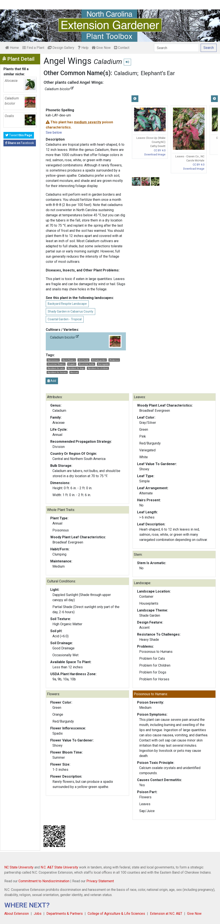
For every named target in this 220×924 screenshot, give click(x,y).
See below (54, 132)
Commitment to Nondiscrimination (43, 881)
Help (83, 48)
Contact (121, 48)
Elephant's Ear (158, 73)
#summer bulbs (86, 364)
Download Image (154, 154)
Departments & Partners (64, 914)
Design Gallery (61, 48)
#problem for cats (55, 368)
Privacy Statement (100, 881)
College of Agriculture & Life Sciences (116, 914)
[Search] (176, 48)
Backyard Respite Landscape (67, 303)
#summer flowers (56, 364)
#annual (74, 372)
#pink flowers (68, 360)
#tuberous (114, 360)
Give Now (101, 48)
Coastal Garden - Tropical (65, 319)
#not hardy (83, 360)
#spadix (72, 364)
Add (51, 380)
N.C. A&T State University (59, 867)
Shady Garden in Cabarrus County (70, 311)
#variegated (103, 364)
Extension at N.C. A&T (166, 914)
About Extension (16, 914)
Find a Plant (33, 48)
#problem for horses (57, 372)
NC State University (19, 867)
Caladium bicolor (85, 341)
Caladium (125, 73)
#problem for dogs (75, 368)
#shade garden (99, 360)
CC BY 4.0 (159, 150)
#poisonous (53, 360)
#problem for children (98, 368)
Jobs (37, 914)
